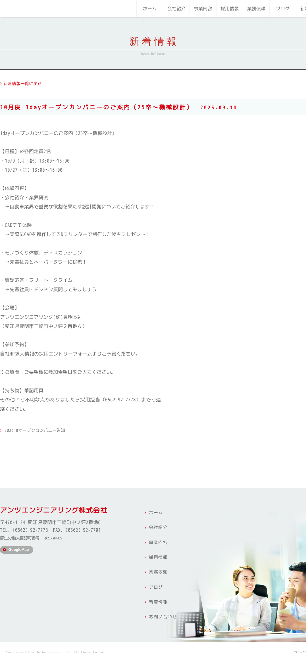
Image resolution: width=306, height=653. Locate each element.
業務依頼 (256, 8)
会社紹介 (176, 8)
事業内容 (203, 8)
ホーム (150, 8)
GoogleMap (20, 552)
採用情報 (229, 8)
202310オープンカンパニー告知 (39, 427)
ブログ (283, 8)
